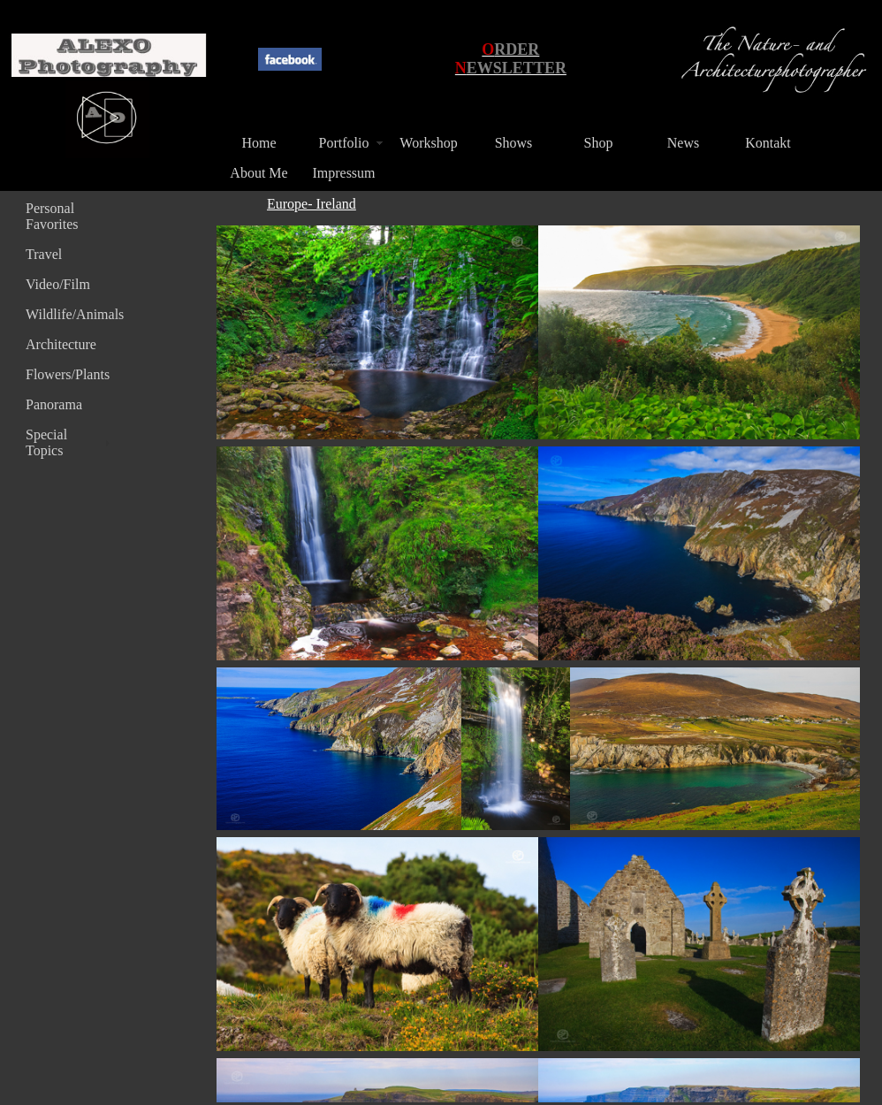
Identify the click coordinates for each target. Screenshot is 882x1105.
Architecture (61, 344)
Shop (598, 142)
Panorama (54, 404)
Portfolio (344, 142)
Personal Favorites (52, 216)
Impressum (343, 172)
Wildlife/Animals (70, 314)
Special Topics (46, 442)
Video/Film (58, 284)
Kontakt (768, 142)
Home (258, 142)
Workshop (428, 142)
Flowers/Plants (68, 374)
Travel (44, 254)
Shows (514, 142)
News (683, 142)
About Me (258, 172)
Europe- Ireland (311, 203)
